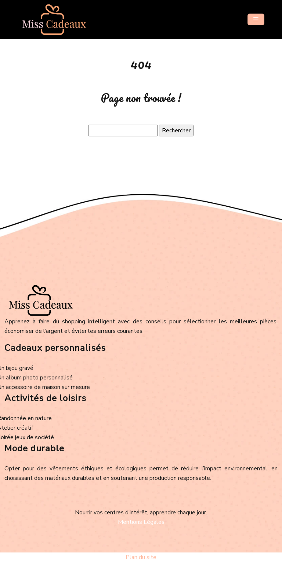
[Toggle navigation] (255, 19)
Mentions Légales (141, 522)
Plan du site (141, 557)
